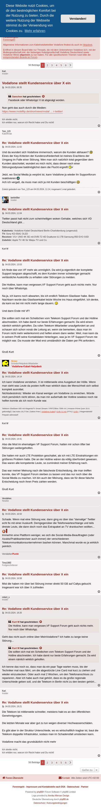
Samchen (17, 96)
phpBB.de (64, 799)
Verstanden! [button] (78, 18)
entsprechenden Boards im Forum (20, 57)
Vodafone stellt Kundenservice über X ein (36, 83)
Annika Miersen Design (58, 795)
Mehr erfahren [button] (35, 31)
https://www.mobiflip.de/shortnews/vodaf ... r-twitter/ (32, 111)
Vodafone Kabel (48, 412)
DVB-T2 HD (61, 412)
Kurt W (16, 622)
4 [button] (56, 65)
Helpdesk (87, 44)
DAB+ (76, 412)
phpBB (40, 792)
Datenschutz (73, 787)
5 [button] (61, 65)
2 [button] (47, 65)
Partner (84, 787)
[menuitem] (64, 777)
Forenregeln (9, 39)
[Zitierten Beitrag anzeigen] (43, 96)
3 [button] (52, 65)
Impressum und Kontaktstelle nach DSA (45, 787)
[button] (70, 65)
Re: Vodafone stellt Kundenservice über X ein (35, 143)
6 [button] (66, 65)
